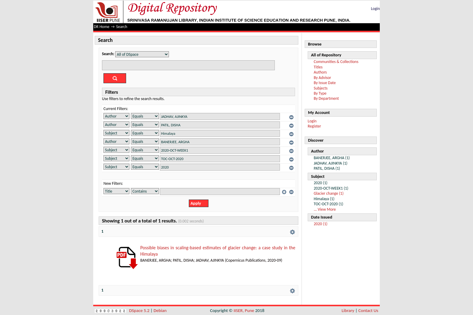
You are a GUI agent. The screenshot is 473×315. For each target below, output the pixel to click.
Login (375, 8)
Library (348, 310)
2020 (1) (320, 223)
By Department (326, 98)
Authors (320, 72)
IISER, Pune (243, 310)
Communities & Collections (336, 61)
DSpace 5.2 (140, 310)
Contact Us (368, 310)
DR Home (102, 26)
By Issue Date (325, 82)
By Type (320, 93)
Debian (160, 310)
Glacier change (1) (329, 193)
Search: (108, 53)
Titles (318, 67)
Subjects (321, 88)
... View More (325, 209)
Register (314, 126)
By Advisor (322, 77)
